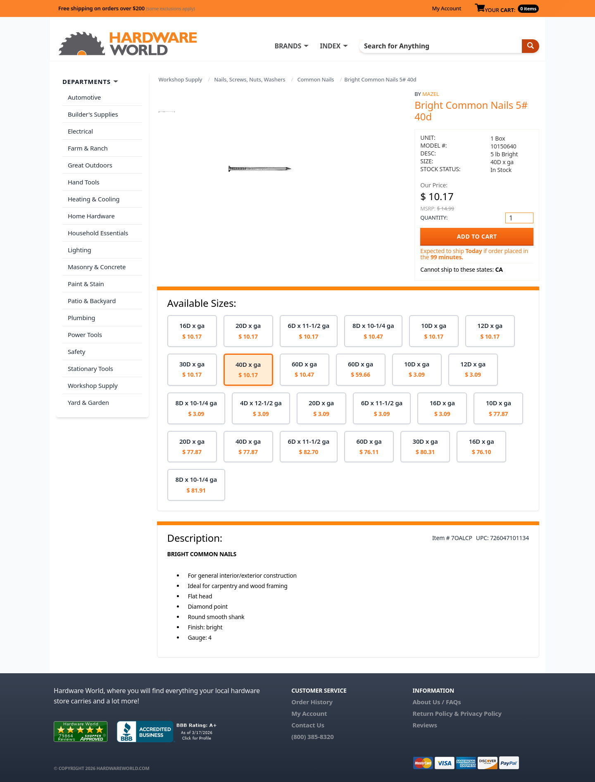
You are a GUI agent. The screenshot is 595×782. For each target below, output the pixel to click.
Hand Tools (83, 179)
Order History (312, 702)
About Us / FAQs (436, 702)
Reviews (424, 725)
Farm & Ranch (87, 146)
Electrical (80, 130)
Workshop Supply (180, 79)
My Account (446, 8)
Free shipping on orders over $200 (126, 8)
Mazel (430, 94)
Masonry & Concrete (96, 260)
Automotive (83, 97)
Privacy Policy (481, 713)
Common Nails (315, 79)
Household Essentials (97, 228)
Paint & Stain (85, 277)
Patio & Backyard (91, 293)
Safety (76, 342)
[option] (192, 331)
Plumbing (81, 309)
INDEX (336, 45)
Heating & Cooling (93, 195)
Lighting (79, 244)
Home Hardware (90, 211)
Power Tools (84, 326)
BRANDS (294, 45)
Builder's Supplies (92, 113)
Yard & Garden (88, 391)
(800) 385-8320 (312, 736)
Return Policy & (435, 713)
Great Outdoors (89, 162)
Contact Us (307, 725)
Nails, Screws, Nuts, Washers (249, 79)
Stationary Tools (90, 358)
